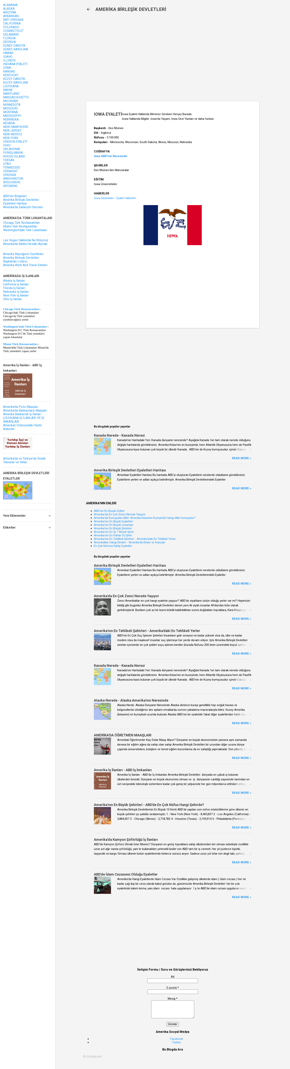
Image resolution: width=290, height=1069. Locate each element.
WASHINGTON (13, 178)
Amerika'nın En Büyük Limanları (113, 525)
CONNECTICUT (13, 31)
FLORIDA (9, 38)
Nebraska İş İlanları (16, 292)
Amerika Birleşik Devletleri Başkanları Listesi (21, 259)
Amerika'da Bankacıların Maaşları (25, 410)
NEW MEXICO (12, 134)
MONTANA (10, 112)
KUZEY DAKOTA (14, 79)
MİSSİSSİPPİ (12, 116)
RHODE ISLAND (14, 156)
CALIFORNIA (12, 23)
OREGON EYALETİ (15, 141)
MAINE (8, 90)
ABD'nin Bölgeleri (15, 196)
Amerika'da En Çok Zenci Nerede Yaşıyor (120, 514)
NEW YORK (10, 138)
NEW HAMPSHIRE (15, 127)
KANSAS (9, 71)
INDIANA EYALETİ (15, 64)
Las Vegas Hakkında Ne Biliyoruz (25, 240)
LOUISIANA (11, 86)
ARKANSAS (11, 16)
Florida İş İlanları (14, 288)
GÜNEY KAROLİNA (15, 49)
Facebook (176, 1039)
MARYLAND (11, 93)
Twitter (176, 1042)
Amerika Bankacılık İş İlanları (22, 414)
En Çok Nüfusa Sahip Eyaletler (113, 546)
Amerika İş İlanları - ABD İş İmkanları (123, 770)
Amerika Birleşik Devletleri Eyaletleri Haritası (130, 470)
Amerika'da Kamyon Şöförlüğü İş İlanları (126, 839)
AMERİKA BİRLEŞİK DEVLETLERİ (130, 9)
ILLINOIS (9, 60)
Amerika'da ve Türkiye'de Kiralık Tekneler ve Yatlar (24, 460)
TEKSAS (8, 160)
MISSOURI (10, 108)
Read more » (241, 458)
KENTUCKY (10, 75)
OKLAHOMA (11, 149)
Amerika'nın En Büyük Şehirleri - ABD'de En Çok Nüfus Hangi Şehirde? (149, 805)
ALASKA (9, 8)
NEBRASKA (11, 119)
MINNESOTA (11, 105)
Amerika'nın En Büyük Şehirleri (113, 528)
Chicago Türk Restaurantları (21, 223)
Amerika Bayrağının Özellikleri (23, 254)
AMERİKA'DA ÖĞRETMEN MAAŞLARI (122, 735)
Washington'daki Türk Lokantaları (25, 230)
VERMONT (10, 171)
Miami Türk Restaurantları (20, 226)
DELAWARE (11, 34)
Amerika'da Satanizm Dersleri (23, 207)
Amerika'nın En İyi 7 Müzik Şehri (114, 532)
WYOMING (10, 186)
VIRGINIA (9, 175)
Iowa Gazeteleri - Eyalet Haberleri (115, 198)
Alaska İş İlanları (14, 280)
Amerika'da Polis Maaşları (20, 407)
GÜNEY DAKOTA (14, 45)
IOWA (7, 68)
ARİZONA (9, 12)
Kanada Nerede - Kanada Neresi (119, 435)
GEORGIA (9, 42)
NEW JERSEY (12, 130)
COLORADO (11, 27)
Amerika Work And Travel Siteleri (25, 265)
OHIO (6, 145)
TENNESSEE (11, 167)
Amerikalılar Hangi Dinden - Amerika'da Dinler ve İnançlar (129, 542)
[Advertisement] (149, 59)
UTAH (7, 164)
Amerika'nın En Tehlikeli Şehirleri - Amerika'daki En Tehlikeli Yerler (135, 539)
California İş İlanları (16, 284)
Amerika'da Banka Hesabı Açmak (25, 244)
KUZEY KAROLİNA (15, 82)
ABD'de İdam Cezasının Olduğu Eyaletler (126, 874)
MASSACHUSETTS (16, 97)
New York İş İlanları (16, 295)
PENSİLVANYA (13, 153)
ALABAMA (10, 5)
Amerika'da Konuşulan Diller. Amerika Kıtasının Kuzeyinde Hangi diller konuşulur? (144, 518)
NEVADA (9, 123)
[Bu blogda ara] (172, 1056)
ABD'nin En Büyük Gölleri (109, 511)
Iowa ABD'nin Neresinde (110, 156)
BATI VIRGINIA (13, 20)
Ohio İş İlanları (12, 299)
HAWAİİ (8, 53)
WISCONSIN (11, 182)
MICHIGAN (10, 101)
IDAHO (7, 57)
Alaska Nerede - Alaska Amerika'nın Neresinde (131, 700)
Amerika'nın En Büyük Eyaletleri (113, 521)
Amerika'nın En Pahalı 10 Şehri (113, 535)
